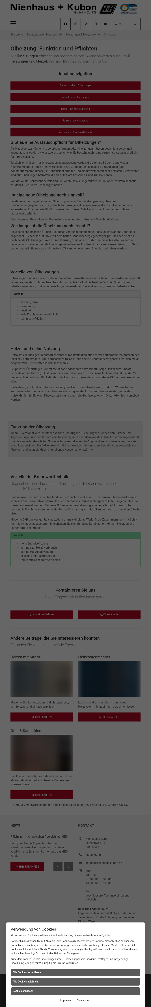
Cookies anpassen (23, 991)
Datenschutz (84, 1000)
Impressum (66, 1000)
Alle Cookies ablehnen (25, 981)
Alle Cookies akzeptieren (27, 972)
